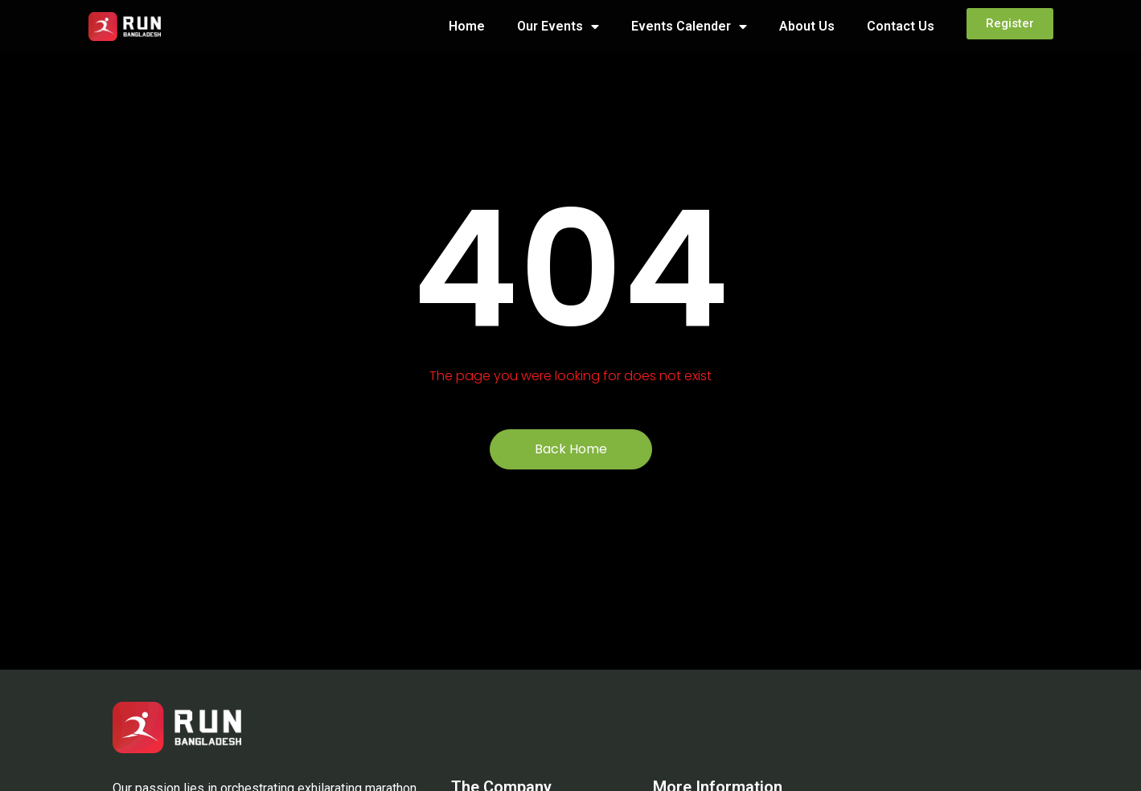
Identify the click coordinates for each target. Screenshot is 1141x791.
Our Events (558, 26)
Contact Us (900, 26)
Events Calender (689, 26)
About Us (807, 26)
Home (467, 26)
